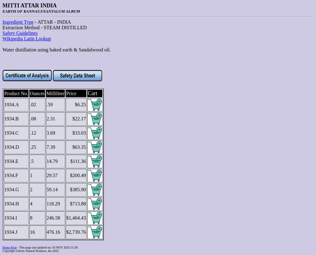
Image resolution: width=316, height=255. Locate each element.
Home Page (9, 247)
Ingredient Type (18, 22)
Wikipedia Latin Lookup (26, 38)
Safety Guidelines (20, 33)
